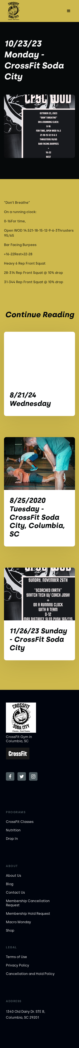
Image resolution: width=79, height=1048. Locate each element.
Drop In (12, 839)
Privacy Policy (17, 965)
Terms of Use (16, 957)
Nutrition (13, 830)
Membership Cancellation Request (28, 903)
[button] (68, 11)
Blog (9, 884)
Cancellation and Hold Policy (30, 974)
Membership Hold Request (28, 914)
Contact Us (15, 892)
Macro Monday (18, 922)
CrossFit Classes (19, 822)
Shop (10, 930)
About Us (13, 876)
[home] (16, 10)
